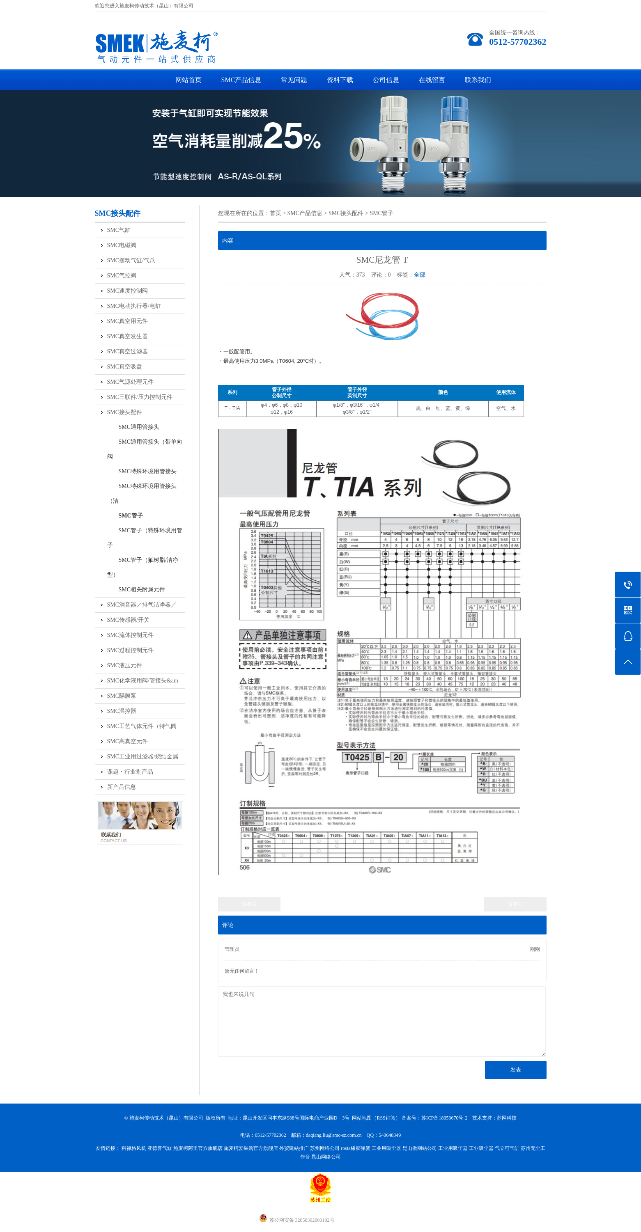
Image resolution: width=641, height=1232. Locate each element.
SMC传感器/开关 (128, 620)
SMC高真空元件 (127, 741)
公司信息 (386, 79)
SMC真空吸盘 (124, 367)
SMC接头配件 (124, 412)
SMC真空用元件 (127, 321)
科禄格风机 (134, 1148)
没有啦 (249, 904)
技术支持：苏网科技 (494, 1118)
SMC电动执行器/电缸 (134, 306)
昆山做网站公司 (419, 1148)
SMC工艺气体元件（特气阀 (142, 726)
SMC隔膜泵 (122, 696)
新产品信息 (121, 787)
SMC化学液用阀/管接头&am (142, 681)
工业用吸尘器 (386, 1148)
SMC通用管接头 (133, 427)
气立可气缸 (507, 1148)
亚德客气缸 (159, 1148)
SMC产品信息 (241, 79)
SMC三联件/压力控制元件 (139, 397)
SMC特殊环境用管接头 (142, 471)
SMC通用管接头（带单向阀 (145, 449)
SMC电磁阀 (122, 245)
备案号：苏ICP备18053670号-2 (435, 1118)
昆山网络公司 (326, 1157)
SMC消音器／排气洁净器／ (142, 605)
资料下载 (340, 79)
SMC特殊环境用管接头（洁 (142, 493)
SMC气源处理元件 (130, 382)
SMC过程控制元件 (130, 650)
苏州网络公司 (325, 1148)
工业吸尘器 (481, 1148)
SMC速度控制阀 (127, 291)
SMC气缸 (119, 230)
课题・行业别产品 (130, 772)
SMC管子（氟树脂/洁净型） (142, 567)
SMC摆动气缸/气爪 (131, 260)
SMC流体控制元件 (130, 635)
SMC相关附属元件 (136, 589)
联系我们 (478, 79)
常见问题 (294, 79)
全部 (419, 275)
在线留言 (432, 79)
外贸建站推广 (294, 1148)
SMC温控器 (122, 711)
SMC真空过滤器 (127, 351)
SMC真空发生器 (127, 336)
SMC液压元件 (124, 665)
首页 (275, 213)
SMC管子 (125, 516)
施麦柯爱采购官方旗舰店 (251, 1148)
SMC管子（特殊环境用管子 (145, 537)
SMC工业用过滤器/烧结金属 (142, 756)
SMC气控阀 (122, 276)
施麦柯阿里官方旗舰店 (198, 1148)
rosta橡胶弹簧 (355, 1148)
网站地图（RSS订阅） (376, 1118)
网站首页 (188, 79)
